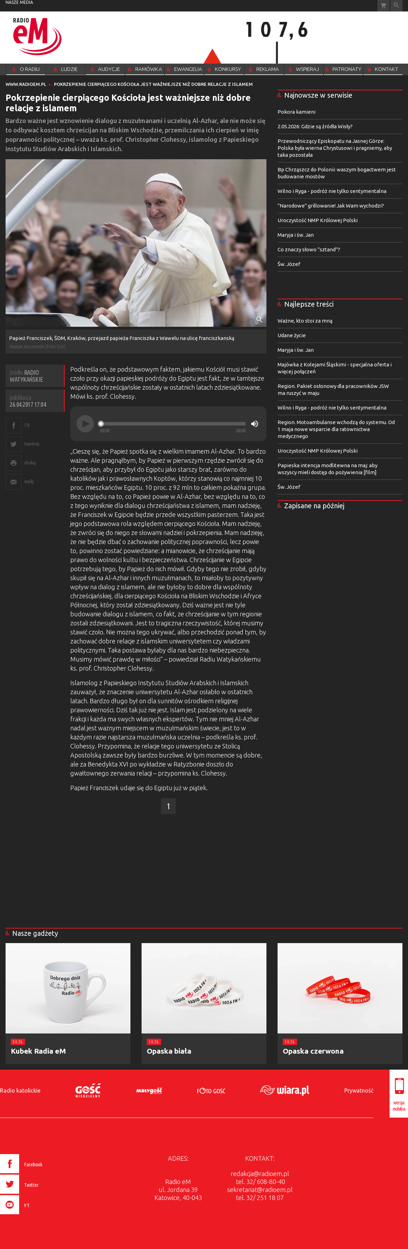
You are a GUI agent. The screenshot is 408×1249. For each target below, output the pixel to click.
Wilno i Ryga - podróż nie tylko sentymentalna (332, 191)
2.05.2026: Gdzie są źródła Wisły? (315, 126)
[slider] (173, 423)
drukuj (29, 462)
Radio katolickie (20, 1090)
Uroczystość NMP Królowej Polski (318, 220)
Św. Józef (289, 264)
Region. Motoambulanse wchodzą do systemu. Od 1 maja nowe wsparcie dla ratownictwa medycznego (336, 429)
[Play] (85, 423)
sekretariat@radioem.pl (260, 1189)
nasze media (19, 2)
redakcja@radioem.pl (260, 1173)
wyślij (28, 481)
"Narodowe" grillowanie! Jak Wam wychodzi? (331, 206)
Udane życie (292, 335)
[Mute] (254, 423)
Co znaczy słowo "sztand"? (309, 249)
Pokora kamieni (296, 112)
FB (27, 425)
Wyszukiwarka (396, 5)
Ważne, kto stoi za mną (305, 321)
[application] (168, 423)
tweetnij (31, 444)
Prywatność (358, 1090)
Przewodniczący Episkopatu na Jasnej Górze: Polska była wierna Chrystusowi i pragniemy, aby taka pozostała (335, 148)
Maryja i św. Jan (296, 235)
